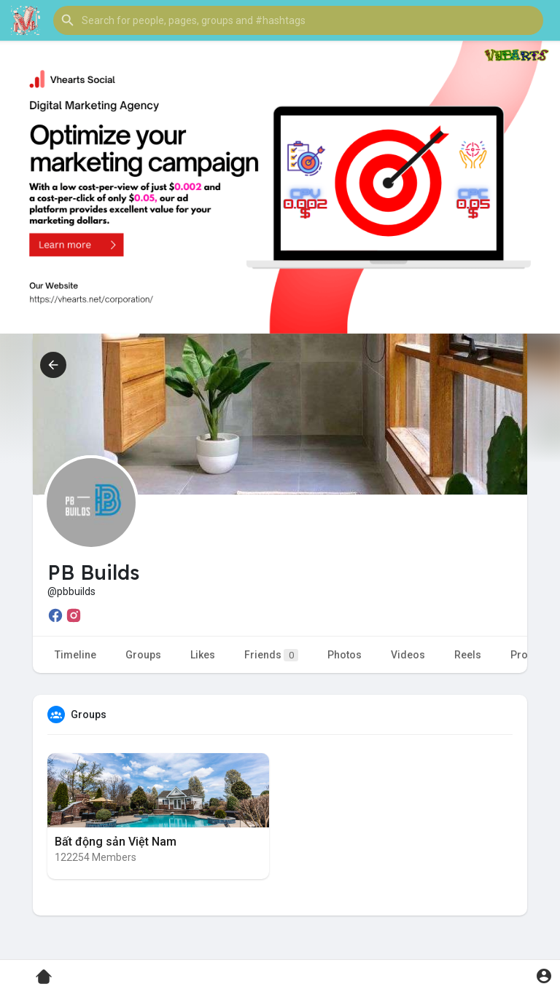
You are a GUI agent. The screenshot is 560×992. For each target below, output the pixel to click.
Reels (467, 655)
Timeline (75, 655)
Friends (271, 655)
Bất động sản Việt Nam (115, 842)
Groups (143, 655)
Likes (202, 655)
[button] (298, 20)
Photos (344, 655)
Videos (408, 655)
